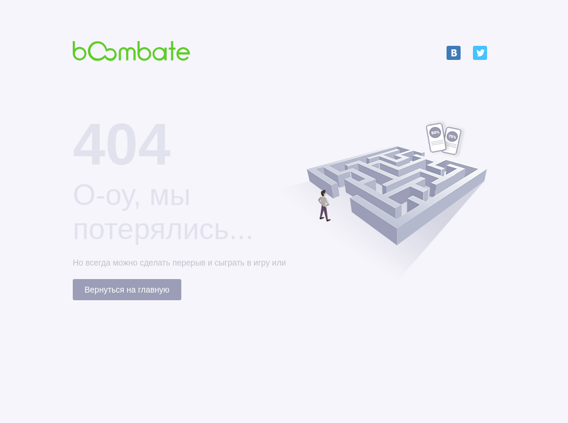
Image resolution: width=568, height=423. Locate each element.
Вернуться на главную (127, 289)
